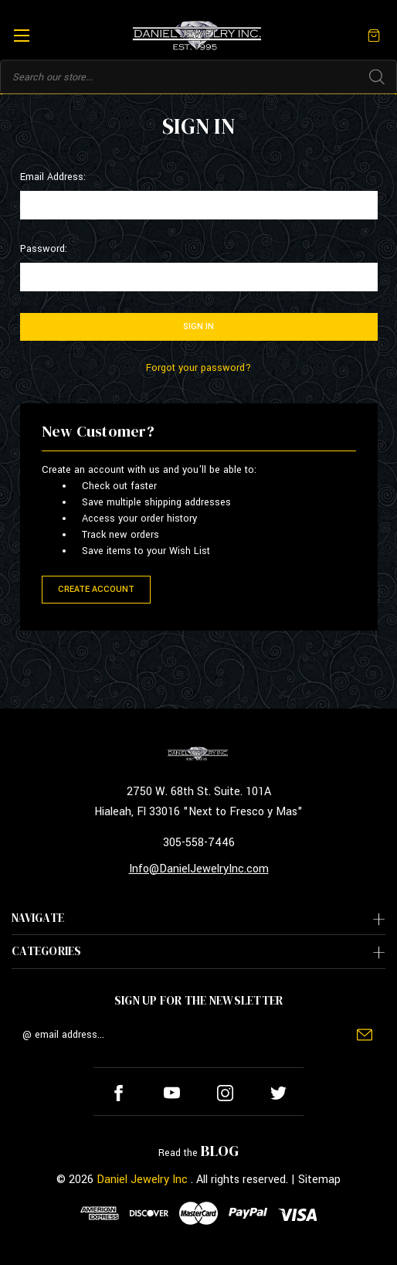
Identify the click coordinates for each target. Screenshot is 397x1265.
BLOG (220, 1150)
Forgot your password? (198, 368)
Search (377, 77)
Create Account (96, 589)
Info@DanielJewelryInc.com (199, 869)
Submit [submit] (364, 1034)
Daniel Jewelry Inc (142, 1179)
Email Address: (53, 177)
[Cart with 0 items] (374, 35)
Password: (43, 249)
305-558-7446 (199, 843)
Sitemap (319, 1179)
